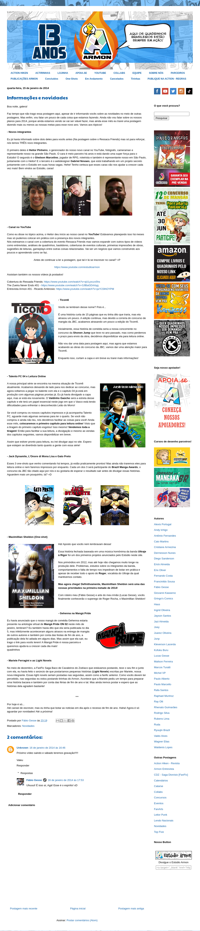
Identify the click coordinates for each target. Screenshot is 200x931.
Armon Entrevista (164, 768)
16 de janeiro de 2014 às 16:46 (47, 747)
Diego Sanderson (164, 558)
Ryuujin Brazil (162, 730)
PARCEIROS (178, 73)
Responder (23, 765)
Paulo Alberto (161, 678)
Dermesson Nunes (165, 552)
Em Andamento (94, 78)
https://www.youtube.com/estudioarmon (77, 267)
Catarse (158, 786)
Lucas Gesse (161, 655)
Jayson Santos (162, 615)
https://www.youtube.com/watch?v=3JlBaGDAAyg (69, 285)
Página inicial (78, 908)
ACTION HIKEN (19, 73)
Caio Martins (161, 541)
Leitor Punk (160, 814)
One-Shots (72, 78)
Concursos (160, 797)
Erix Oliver (160, 570)
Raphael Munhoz (164, 695)
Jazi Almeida (161, 621)
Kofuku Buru (161, 650)
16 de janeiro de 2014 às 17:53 (66, 780)
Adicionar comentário (21, 805)
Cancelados (116, 78)
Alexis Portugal (162, 524)
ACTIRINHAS (42, 73)
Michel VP (160, 672)
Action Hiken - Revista (167, 763)
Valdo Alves (160, 735)
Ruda (157, 724)
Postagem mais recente (23, 908)
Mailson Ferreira (163, 661)
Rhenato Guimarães (165, 707)
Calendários (161, 780)
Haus (157, 604)
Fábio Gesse (34, 780)
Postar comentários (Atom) (82, 920)
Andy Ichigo (161, 529)
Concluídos (51, 78)
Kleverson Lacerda (165, 644)
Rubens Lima (161, 718)
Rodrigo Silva (161, 712)
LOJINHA (63, 73)
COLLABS (119, 73)
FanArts (158, 809)
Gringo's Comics (163, 598)
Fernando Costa (163, 575)
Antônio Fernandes (165, 535)
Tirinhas (135, 78)
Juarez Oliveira (162, 632)
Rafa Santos (161, 690)
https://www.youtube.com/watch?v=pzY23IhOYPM (85, 288)
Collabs (158, 791)
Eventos (158, 803)
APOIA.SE (81, 73)
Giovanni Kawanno (165, 592)
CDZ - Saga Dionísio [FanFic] (171, 774)
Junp (157, 638)
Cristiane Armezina (165, 547)
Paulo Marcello (162, 684)
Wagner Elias (161, 741)
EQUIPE (136, 73)
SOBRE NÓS (156, 73)
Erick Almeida (162, 564)
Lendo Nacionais (163, 820)
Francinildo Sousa (164, 581)
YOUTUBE (100, 73)
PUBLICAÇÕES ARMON (24, 78)
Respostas (27, 773)
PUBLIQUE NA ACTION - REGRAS (167, 78)
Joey (156, 627)
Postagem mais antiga (131, 908)
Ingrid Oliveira (162, 610)
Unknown (22, 747)
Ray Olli (158, 701)
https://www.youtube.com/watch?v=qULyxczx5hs (72, 281)
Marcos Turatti (162, 667)
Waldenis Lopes (163, 747)
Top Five (159, 831)
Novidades (28, 725)
